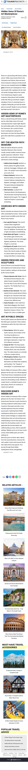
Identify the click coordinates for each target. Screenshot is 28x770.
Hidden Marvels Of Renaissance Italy (14, 743)
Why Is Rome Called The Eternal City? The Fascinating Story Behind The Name (14, 636)
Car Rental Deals (6, 27)
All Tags (14, 756)
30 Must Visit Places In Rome (12, 746)
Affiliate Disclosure (7, 755)
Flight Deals (13, 23)
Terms (15, 753)
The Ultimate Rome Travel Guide (13, 740)
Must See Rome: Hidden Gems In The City (15, 749)
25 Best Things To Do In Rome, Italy (13, 737)
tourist (3, 411)
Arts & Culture (17, 27)
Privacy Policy (21, 753)
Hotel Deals (5, 23)
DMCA (25, 755)
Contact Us (14, 755)
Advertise (20, 755)
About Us (5, 753)
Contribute (11, 753)
